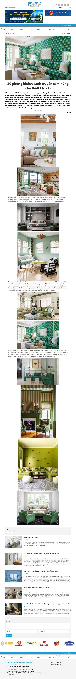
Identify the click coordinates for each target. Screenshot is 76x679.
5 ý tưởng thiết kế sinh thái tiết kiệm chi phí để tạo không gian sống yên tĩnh (47, 604)
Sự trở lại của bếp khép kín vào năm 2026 (36, 587)
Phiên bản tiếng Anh (10, 7)
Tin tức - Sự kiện (6, 29)
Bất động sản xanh (14, 29)
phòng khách (10, 532)
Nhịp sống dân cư (56, 29)
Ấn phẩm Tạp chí (71, 29)
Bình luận (8, 621)
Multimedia (64, 28)
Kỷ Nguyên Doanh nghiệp (41, 29)
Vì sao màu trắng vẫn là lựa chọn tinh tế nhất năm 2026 (41, 571)
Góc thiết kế (33, 29)
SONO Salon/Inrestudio (31, 537)
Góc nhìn (50, 29)
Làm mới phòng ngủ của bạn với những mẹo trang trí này (41, 553)
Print (69, 112)
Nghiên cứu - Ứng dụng (24, 29)
